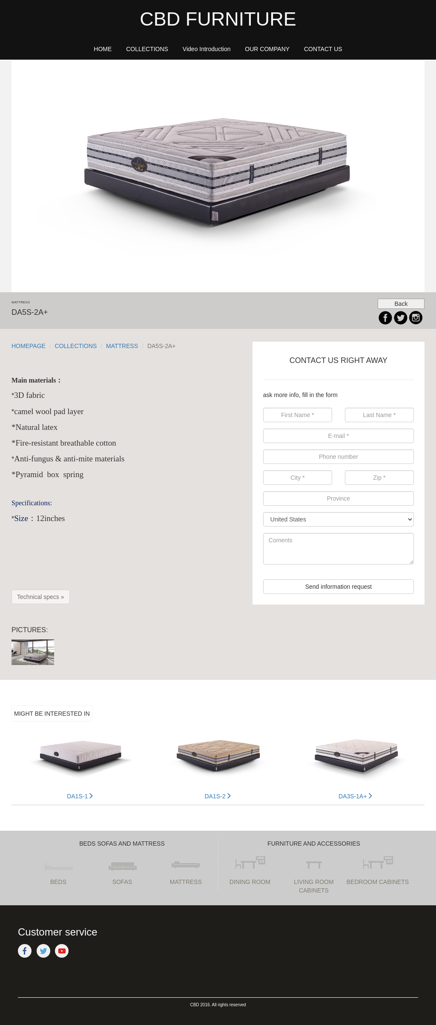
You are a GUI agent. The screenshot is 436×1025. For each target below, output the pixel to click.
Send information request (338, 586)
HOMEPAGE (28, 346)
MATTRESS (122, 346)
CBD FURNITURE (218, 19)
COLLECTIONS (76, 346)
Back (400, 303)
